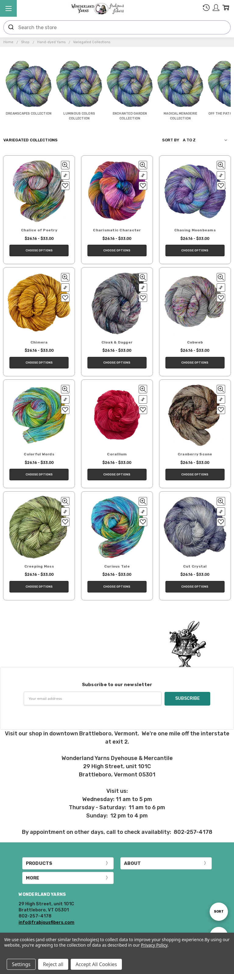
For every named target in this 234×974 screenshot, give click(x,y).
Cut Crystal (195, 566)
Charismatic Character (117, 230)
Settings (21, 964)
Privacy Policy (154, 945)
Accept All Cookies (96, 964)
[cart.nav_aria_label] (226, 8)
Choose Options (39, 250)
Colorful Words (39, 454)
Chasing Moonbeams (195, 230)
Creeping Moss (39, 566)
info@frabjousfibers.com (46, 922)
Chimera (39, 342)
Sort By (170, 140)
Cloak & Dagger (117, 342)
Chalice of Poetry (39, 230)
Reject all (53, 964)
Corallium (117, 454)
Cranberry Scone (195, 454)
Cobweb (195, 342)
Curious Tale (117, 566)
